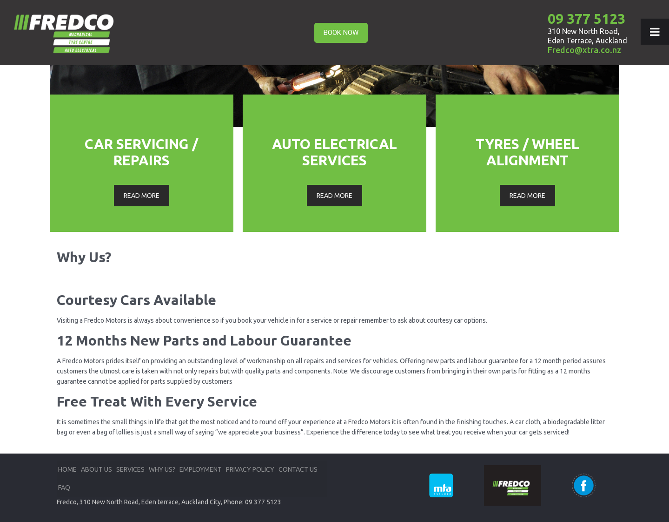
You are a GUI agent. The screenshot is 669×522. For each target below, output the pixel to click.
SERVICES (130, 469)
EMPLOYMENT (200, 469)
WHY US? (162, 469)
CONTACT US (298, 469)
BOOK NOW (341, 32)
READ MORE (141, 195)
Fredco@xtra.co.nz (584, 49)
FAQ (64, 487)
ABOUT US (96, 469)
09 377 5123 (586, 19)
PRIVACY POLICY (250, 469)
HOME (67, 469)
